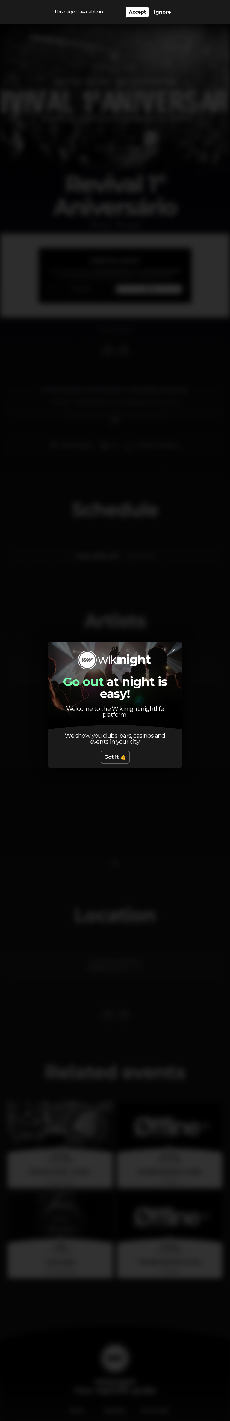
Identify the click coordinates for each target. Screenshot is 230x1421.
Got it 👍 (115, 757)
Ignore (162, 12)
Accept (137, 12)
